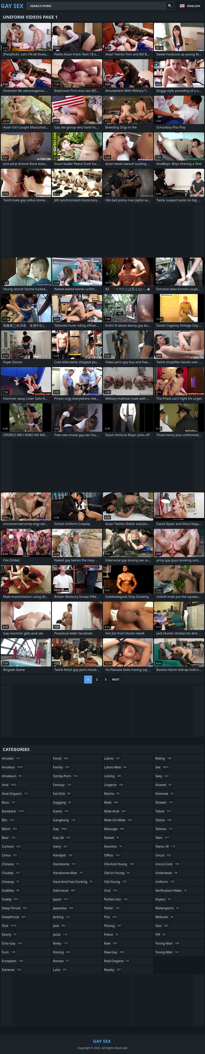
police (111, 935)
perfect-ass (116, 899)
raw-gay (114, 952)
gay (60, 829)
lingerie (114, 785)
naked (112, 838)
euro (9, 952)
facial (61, 758)
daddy (10, 899)
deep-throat (15, 908)
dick (9, 926)
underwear (166, 873)
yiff (160, 935)
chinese (11, 864)
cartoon (11, 846)
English (193, 6)
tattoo (163, 820)
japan (61, 899)
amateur (13, 767)
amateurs (12, 776)
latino (112, 758)
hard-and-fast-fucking (73, 882)
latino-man (115, 767)
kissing (62, 952)
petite (112, 908)
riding (164, 758)
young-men (167, 952)
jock (60, 926)
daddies (11, 890)
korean (61, 961)
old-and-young (119, 864)
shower (164, 802)
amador (11, 758)
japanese (63, 908)
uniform (165, 882)
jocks (60, 935)
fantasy (62, 785)
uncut (163, 855)
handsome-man (68, 873)
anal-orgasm (15, 794)
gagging (62, 802)
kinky (61, 943)
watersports (167, 908)
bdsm (10, 829)
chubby (11, 873)
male (111, 802)
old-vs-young (117, 873)
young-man (167, 943)
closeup (11, 882)
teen (162, 838)
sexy (162, 776)
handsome (65, 864)
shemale (165, 794)
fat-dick (62, 794)
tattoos (164, 829)
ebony (9, 935)
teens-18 (165, 846)
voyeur (163, 899)
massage (114, 829)
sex (162, 767)
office (112, 855)
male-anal (115, 811)
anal (9, 785)
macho (112, 794)
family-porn (65, 776)
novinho (113, 846)
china (10, 855)
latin (60, 970)
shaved (164, 785)
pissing (113, 926)
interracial (64, 890)
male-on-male (118, 820)
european (13, 961)
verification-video (171, 890)
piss (111, 917)
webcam (165, 917)
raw (111, 943)
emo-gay (12, 943)
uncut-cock (167, 864)
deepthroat (14, 917)
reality (113, 970)
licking (113, 776)
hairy (60, 846)
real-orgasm (117, 961)
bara (9, 802)
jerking (62, 917)
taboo (163, 811)
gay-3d (62, 838)
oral (111, 890)
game (61, 811)
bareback (13, 811)
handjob (63, 855)
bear (9, 838)
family (61, 767)
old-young (116, 882)
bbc (8, 820)
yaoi (162, 926)
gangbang (64, 820)
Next (116, 679)
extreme (12, 970)
